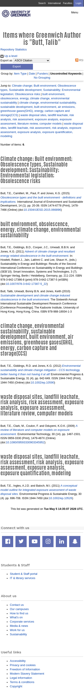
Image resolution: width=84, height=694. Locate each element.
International (54, 3)
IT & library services (22, 578)
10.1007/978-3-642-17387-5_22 (26, 284)
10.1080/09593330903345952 (25, 442)
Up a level (8, 56)
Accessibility (18, 661)
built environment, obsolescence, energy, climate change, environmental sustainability (34, 98)
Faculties (67, 3)
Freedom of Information (25, 669)
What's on (16, 617)
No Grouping (42, 77)
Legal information (21, 677)
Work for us (17, 630)
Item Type (20, 73)
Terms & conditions (22, 682)
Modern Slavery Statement (27, 673)
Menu (74, 12)
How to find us (19, 613)
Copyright (16, 686)
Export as (6, 60)
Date (32, 73)
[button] (16, 67)
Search (42, 3)
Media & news (19, 625)
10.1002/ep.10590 (42, 382)
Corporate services (22, 621)
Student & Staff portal (23, 573)
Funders (42, 73)
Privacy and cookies (23, 665)
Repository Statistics (13, 49)
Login (78, 3)
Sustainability (18, 634)
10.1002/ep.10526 (60, 498)
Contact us (17, 604)
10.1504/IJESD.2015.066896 (42, 209)
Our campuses (19, 609)
